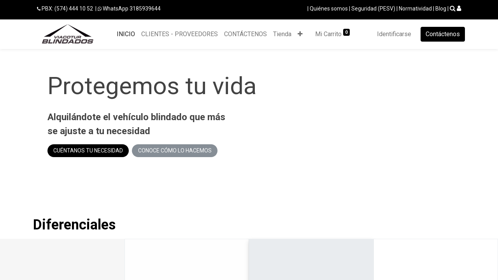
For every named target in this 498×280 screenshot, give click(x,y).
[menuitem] (126, 34)
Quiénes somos (329, 8)
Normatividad (415, 8)
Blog (440, 8)
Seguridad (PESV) (373, 8)
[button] (300, 34)
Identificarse (394, 34)
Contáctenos (443, 34)
